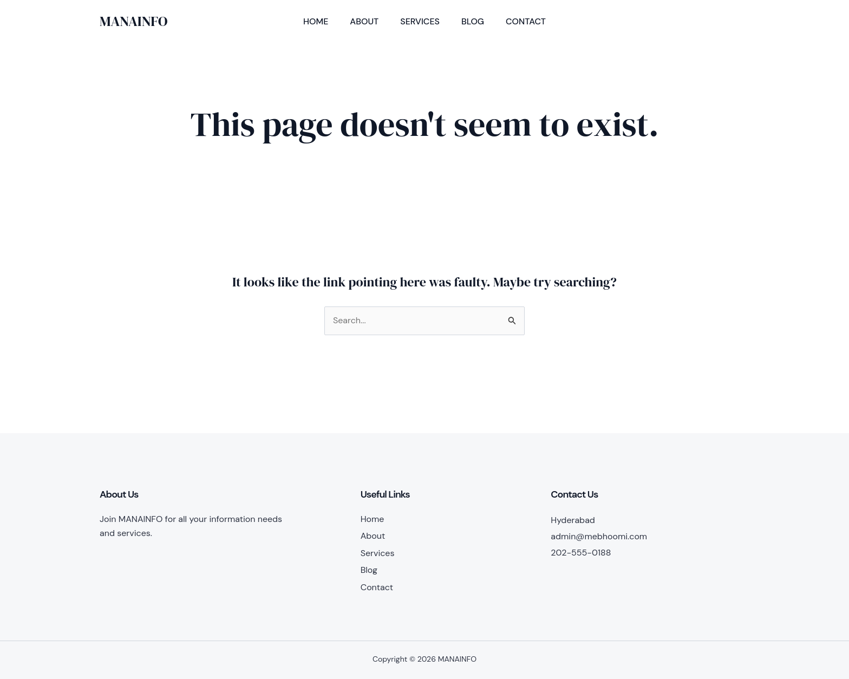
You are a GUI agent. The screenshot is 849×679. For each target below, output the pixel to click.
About (364, 21)
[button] (706, 21)
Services (420, 21)
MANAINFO (134, 21)
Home (315, 21)
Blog (472, 21)
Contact (526, 21)
